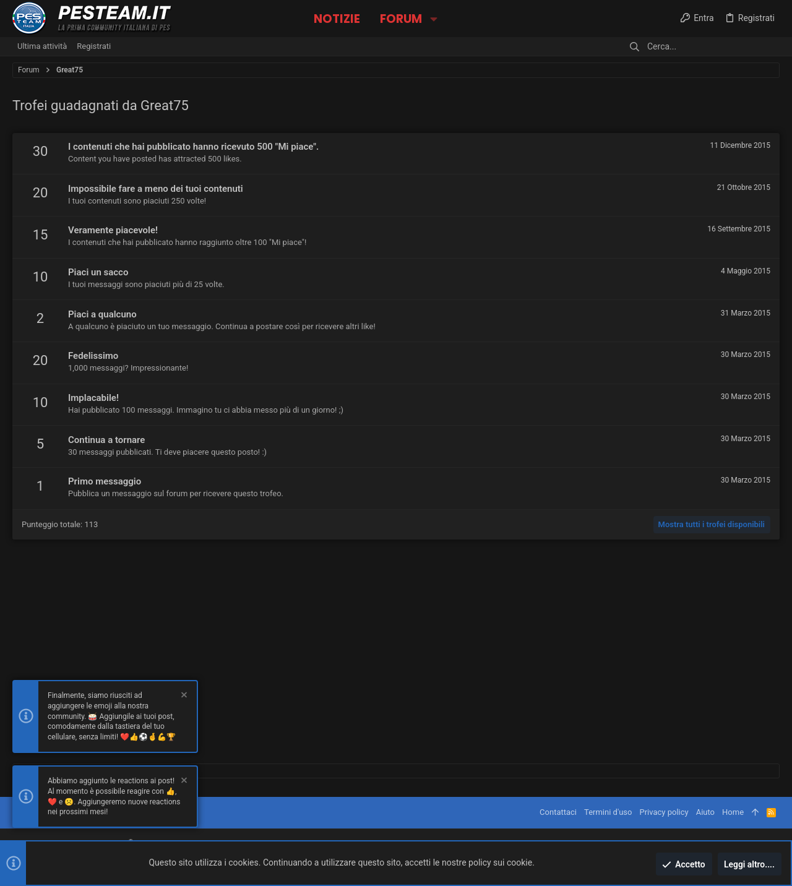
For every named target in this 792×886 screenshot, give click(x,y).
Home (733, 812)
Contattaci (558, 812)
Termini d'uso (608, 812)
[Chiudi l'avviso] (183, 697)
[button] (433, 19)
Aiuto (705, 812)
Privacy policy (663, 812)
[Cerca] (702, 46)
